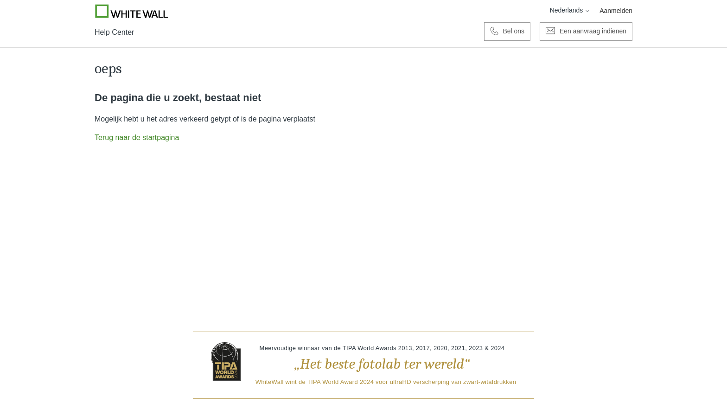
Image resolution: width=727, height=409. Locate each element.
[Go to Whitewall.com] (132, 11)
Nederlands (570, 10)
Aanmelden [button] (615, 10)
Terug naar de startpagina (137, 137)
